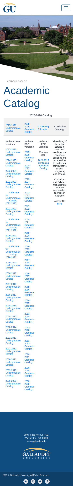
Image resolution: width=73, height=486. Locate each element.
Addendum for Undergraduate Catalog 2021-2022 (13, 224)
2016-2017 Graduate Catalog (29, 277)
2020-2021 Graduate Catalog (29, 223)
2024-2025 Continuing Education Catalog (43, 164)
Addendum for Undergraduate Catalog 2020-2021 (13, 252)
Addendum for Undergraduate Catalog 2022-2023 (13, 198)
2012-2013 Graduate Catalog (29, 331)
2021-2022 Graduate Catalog (29, 210)
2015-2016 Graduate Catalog (29, 291)
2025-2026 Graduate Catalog (29, 128)
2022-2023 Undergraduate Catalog (13, 184)
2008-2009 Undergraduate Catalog (13, 384)
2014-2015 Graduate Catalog (29, 304)
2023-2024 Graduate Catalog (29, 183)
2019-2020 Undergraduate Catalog (13, 265)
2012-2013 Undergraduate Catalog (13, 340)
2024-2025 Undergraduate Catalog (13, 163)
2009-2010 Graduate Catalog (29, 371)
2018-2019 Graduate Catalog (29, 250)
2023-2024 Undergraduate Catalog (13, 174)
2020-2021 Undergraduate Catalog (13, 238)
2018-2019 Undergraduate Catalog (13, 276)
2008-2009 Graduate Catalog (29, 385)
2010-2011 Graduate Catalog (29, 358)
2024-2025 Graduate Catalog (29, 169)
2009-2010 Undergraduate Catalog (13, 373)
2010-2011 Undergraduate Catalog (13, 362)
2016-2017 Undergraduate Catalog (13, 298)
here (59, 203)
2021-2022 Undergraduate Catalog (13, 211)
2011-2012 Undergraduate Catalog (13, 351)
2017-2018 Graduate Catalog (29, 264)
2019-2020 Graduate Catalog (29, 237)
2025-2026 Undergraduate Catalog (13, 128)
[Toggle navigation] (65, 8)
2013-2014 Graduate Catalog (29, 317)
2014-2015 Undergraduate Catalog (13, 319)
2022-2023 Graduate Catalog (29, 196)
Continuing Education (43, 128)
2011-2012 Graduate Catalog (29, 345)
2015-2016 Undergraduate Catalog (13, 308)
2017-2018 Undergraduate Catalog (13, 287)
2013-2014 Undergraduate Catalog (13, 330)
